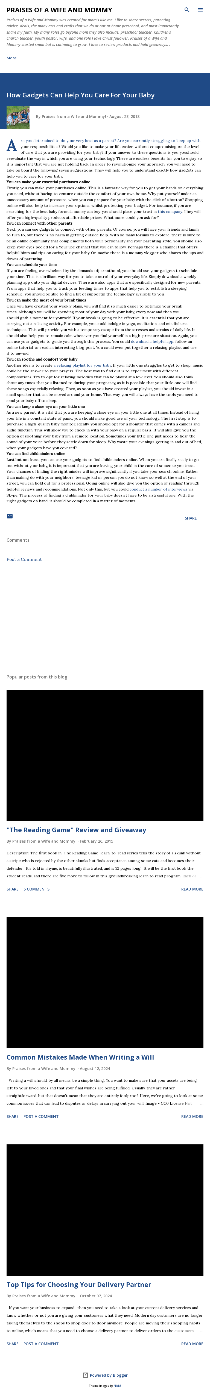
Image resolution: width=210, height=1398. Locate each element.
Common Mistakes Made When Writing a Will (80, 1056)
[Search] (187, 10)
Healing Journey (92, 57)
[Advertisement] (105, 618)
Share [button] (191, 518)
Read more (192, 889)
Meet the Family (47, 57)
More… (128, 57)
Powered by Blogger (105, 1375)
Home (12, 57)
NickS (117, 1386)
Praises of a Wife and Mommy (59, 9)
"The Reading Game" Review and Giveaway (76, 829)
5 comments (36, 889)
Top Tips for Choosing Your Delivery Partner (79, 1284)
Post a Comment (24, 559)
